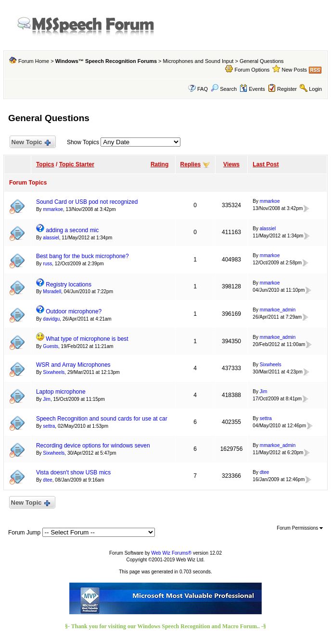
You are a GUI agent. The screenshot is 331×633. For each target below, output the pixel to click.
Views (231, 164)
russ (47, 263)
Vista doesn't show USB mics (73, 472)
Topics (45, 164)
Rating (159, 164)
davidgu (51, 319)
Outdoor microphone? (74, 311)
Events (252, 89)
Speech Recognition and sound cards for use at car (101, 418)
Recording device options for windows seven (93, 445)
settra (49, 426)
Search (224, 89)
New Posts (294, 70)
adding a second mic (72, 230)
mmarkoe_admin (277, 309)
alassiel (51, 237)
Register (287, 89)
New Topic (30, 142)
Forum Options (252, 70)
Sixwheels (53, 372)
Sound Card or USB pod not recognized (87, 202)
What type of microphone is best (87, 338)
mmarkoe (53, 209)
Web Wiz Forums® (171, 553)
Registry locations (68, 284)
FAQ (202, 89)
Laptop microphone (61, 391)
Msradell (52, 291)
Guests (50, 346)
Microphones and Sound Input (198, 61)
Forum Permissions (300, 528)
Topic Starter (76, 164)
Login (315, 89)
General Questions (262, 61)
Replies (190, 164)
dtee (47, 480)
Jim (47, 399)
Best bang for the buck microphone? (82, 256)
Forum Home (33, 61)
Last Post (266, 164)
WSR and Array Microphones (73, 364)
